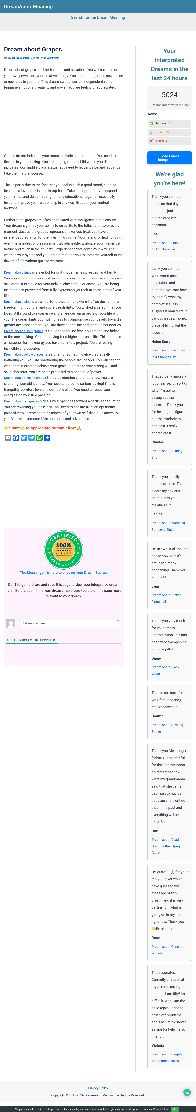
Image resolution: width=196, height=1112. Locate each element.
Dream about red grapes (23, 401)
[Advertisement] (64, 123)
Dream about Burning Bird (168, 456)
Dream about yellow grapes (25, 354)
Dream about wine (18, 301)
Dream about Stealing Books (169, 734)
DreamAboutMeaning (28, 6)
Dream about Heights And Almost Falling (168, 1066)
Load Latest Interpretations (169, 158)
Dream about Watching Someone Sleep (170, 529)
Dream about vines (19, 272)
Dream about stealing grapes (26, 378)
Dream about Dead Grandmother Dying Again (167, 853)
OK (174, 1109)
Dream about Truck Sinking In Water (167, 246)
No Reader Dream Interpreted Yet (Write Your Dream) (34, 57)
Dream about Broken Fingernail (168, 602)
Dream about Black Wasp (167, 675)
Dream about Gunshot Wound (169, 958)
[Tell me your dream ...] (70, 623)
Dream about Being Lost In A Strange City (169, 355)
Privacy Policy (98, 1098)
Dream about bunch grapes (25, 331)
